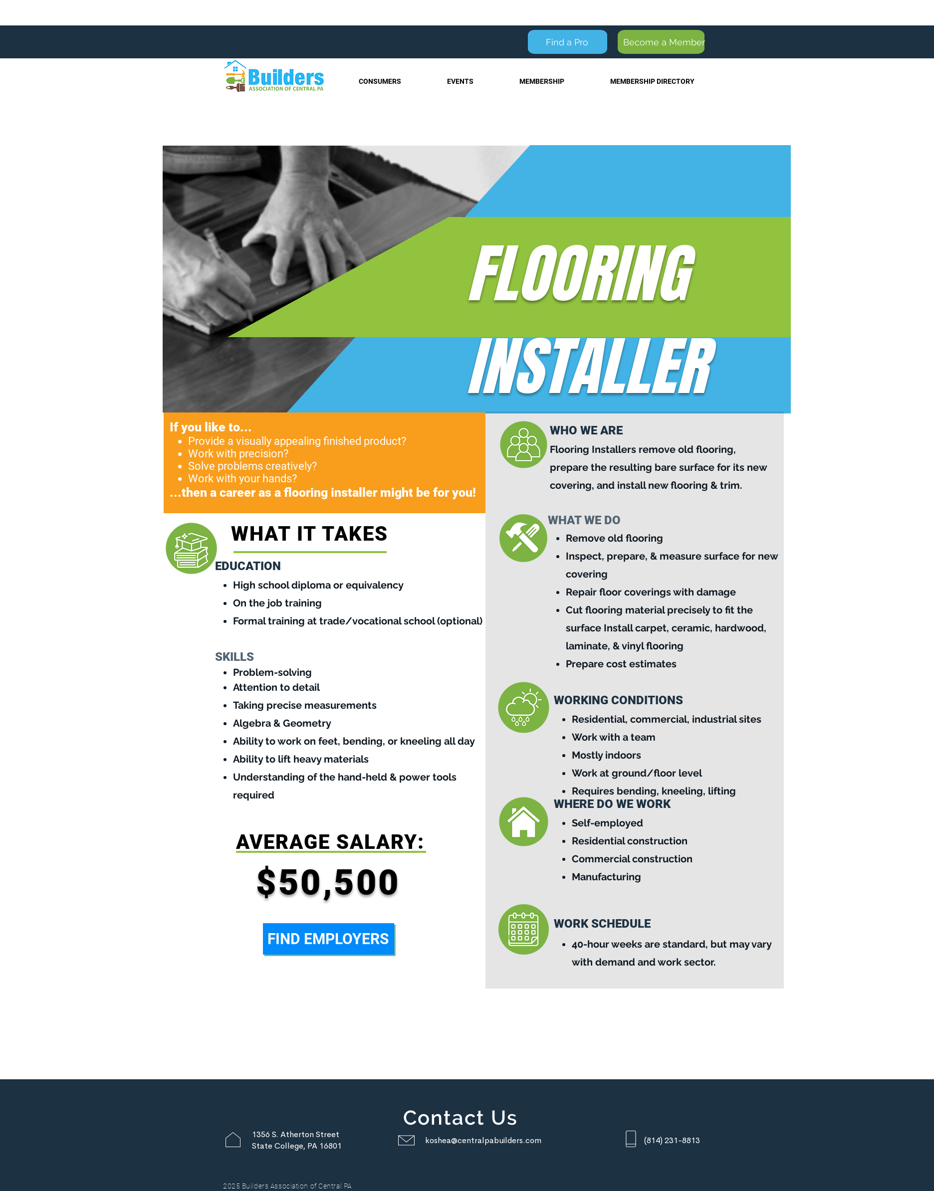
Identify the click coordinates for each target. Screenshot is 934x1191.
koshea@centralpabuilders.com (483, 1140)
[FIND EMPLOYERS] (328, 939)
